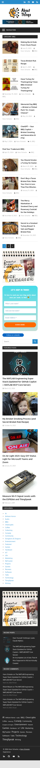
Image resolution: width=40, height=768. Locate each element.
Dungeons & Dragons (13, 546)
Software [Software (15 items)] (6, 743)
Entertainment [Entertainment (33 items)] (21, 732)
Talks (7, 582)
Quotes (7, 574)
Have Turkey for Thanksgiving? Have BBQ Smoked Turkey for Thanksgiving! (28, 85)
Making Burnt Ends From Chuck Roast (28, 45)
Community (9, 543)
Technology (9, 585)
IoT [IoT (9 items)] (19, 736)
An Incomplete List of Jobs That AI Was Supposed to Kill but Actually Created (25, 668)
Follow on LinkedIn (13, 342)
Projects (8, 571)
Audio (7, 527)
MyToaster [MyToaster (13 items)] (6, 740)
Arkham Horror (10, 524)
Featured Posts (10, 355)
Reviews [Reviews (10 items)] (29, 740)
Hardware (8, 557)
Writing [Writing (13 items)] (18, 747)
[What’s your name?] (20, 311)
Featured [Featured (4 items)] (30, 732)
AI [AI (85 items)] (3, 724)
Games (7, 555)
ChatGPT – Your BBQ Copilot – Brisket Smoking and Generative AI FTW (29, 133)
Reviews (8, 577)
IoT (6, 560)
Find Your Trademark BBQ (14, 149)
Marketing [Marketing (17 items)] (29, 736)
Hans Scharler (25, 54)
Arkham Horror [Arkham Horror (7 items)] (10, 725)
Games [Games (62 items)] (5, 735)
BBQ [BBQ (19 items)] (23, 725)
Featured (8, 552)
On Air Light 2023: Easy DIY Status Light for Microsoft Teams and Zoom (19, 466)
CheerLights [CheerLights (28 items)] (30, 725)
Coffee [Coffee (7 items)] (4, 729)
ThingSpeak (9, 588)
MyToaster (9, 569)
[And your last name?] (20, 318)
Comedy (8, 541)
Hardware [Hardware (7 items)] (13, 736)
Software (8, 580)
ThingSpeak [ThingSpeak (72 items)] (8, 747)
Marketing (8, 566)
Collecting (8, 538)
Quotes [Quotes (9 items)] (22, 740)
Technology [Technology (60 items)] (21, 743)
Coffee (7, 535)
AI (30, 142)
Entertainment (10, 549)
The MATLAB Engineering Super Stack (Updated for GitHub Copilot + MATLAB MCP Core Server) (19, 389)
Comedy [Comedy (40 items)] (17, 728)
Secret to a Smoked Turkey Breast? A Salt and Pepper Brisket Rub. (29, 233)
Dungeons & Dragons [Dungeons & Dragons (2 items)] (8, 732)
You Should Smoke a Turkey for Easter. (29, 164)
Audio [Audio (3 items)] (18, 725)
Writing (8, 591)
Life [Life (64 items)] (22, 735)
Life (6, 563)
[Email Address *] (20, 325)
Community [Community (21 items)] (27, 729)
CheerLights (9, 532)
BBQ (35, 54)
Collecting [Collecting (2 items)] (10, 729)
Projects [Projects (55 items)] (15, 739)
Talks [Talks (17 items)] (13, 743)
